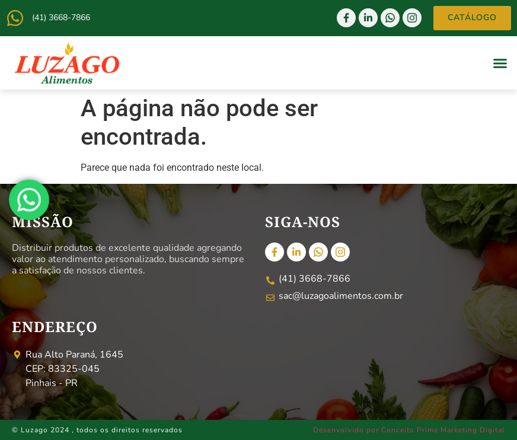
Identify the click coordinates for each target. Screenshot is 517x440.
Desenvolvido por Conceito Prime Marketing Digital (409, 430)
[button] (500, 63)
